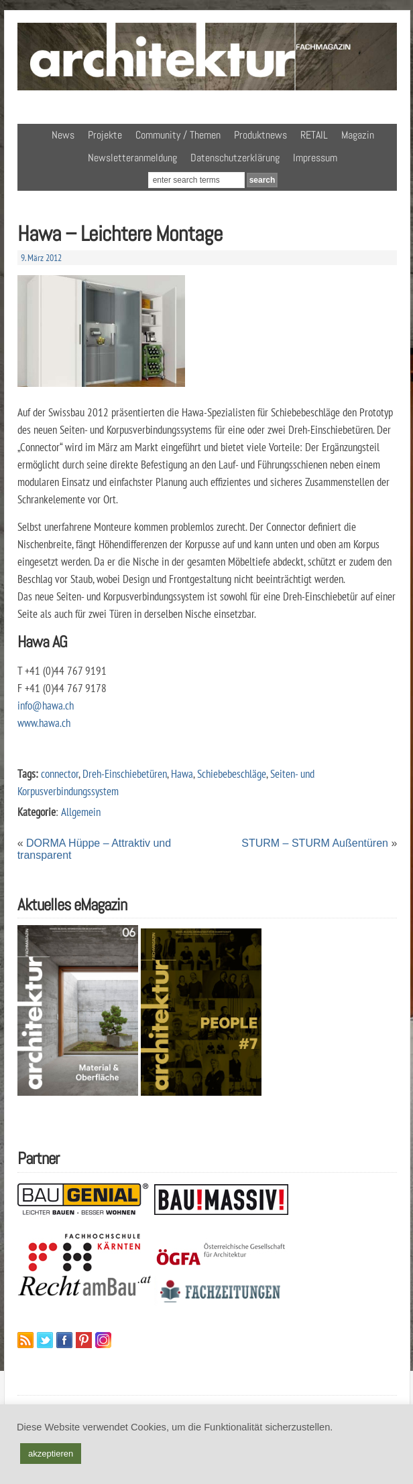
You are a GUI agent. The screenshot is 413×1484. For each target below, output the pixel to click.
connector (59, 773)
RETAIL (314, 135)
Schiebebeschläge (231, 773)
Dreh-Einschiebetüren (124, 773)
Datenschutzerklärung (235, 158)
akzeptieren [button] (50, 1454)
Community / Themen (178, 135)
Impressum (315, 158)
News (63, 135)
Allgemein (81, 811)
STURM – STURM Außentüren (314, 843)
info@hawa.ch (45, 705)
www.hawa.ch (43, 722)
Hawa (182, 773)
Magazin (357, 135)
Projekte (105, 135)
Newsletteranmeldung (132, 158)
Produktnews (260, 135)
